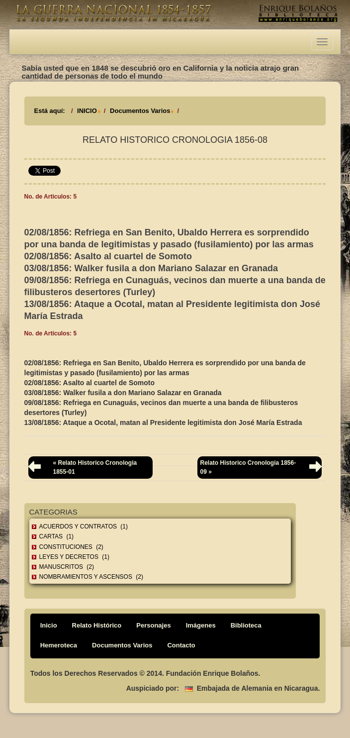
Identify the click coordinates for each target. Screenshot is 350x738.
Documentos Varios (140, 110)
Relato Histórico (97, 625)
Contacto (181, 645)
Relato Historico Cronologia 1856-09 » (248, 467)
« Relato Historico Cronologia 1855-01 (95, 467)
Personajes (153, 625)
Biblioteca (246, 625)
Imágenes (201, 625)
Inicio (48, 625)
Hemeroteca (58, 645)
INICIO (87, 110)
